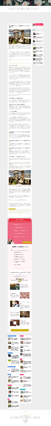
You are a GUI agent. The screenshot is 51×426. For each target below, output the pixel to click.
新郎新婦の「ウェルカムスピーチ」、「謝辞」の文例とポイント (15, 392)
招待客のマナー (12, 394)
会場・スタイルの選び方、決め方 (27, 337)
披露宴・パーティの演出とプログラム (21, 9)
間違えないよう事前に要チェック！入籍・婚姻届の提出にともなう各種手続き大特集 (27, 378)
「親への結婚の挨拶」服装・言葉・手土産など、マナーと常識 (15, 377)
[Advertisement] (25, 18)
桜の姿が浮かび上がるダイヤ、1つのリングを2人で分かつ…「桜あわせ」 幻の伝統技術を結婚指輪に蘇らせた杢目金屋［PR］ (15, 370)
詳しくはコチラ (20, 330)
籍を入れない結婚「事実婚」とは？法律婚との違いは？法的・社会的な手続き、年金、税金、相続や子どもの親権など (27, 355)
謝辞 (11, 386)
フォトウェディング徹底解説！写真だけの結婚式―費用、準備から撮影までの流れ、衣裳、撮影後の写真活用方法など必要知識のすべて (15, 356)
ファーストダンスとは (11, 60)
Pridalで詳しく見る (27, 242)
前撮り (24, 360)
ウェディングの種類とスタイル (11, 9)
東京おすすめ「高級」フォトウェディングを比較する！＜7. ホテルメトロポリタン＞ (15, 402)
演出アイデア (37, 32)
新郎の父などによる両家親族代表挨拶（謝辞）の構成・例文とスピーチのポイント (15, 388)
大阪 (11, 341)
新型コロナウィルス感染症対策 (27, 341)
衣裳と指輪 (35, 9)
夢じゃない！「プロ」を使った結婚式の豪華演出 (16, 212)
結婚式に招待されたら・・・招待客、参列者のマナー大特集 (27, 392)
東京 (11, 337)
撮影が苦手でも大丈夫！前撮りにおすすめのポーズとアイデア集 (27, 371)
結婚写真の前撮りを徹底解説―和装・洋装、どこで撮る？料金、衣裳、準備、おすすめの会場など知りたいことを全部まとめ (27, 363)
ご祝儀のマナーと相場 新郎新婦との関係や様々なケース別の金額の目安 (27, 396)
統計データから (25, 345)
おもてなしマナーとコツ (30, 9)
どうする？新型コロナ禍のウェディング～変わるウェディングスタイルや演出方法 (27, 343)
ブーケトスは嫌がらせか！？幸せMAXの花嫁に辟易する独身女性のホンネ (39, 38)
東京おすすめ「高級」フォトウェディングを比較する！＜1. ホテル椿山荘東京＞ (15, 339)
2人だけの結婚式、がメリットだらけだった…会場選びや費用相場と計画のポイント (28, 339)
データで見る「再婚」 (26, 346)
